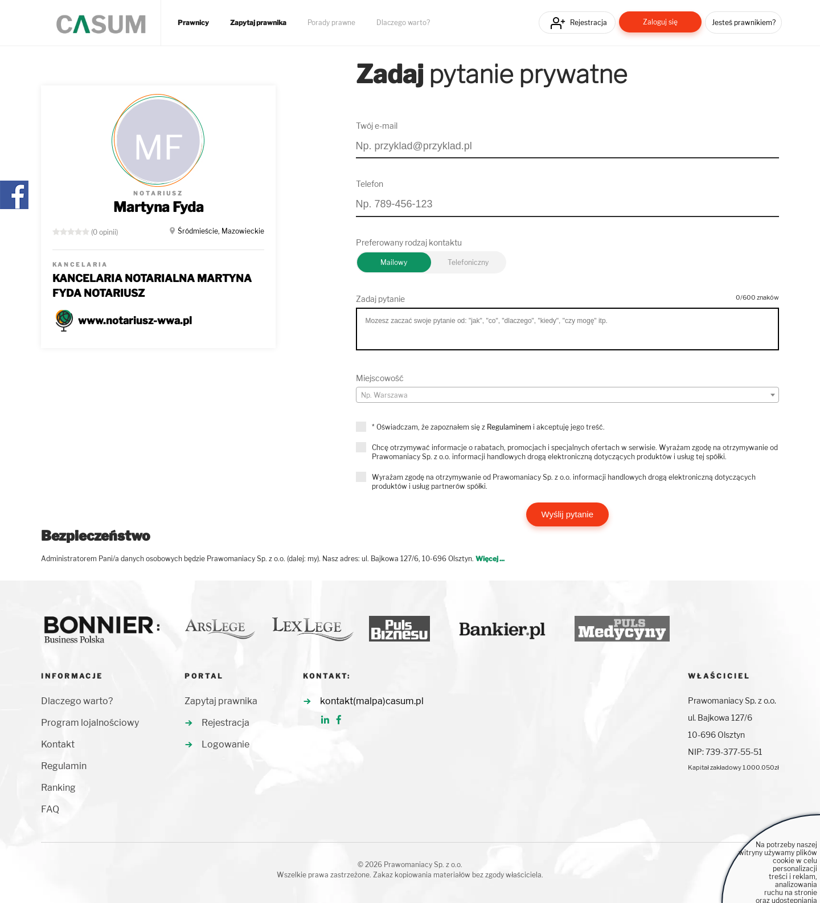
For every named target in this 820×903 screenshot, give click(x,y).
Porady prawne (331, 23)
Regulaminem (509, 427)
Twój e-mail (376, 125)
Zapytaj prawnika (258, 23)
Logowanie (225, 744)
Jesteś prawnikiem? (744, 22)
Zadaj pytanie (380, 299)
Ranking (58, 787)
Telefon (369, 184)
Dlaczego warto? (403, 23)
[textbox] (567, 395)
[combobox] (568, 395)
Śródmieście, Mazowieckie (221, 231)
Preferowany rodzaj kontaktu (409, 242)
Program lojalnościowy (90, 722)
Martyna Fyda (158, 207)
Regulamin (64, 766)
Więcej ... (490, 558)
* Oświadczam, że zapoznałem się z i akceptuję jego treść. (488, 427)
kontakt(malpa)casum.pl (372, 701)
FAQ (50, 809)
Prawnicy (193, 23)
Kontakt (58, 744)
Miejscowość (380, 378)
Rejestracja (588, 22)
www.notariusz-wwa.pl (135, 320)
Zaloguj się (660, 22)
